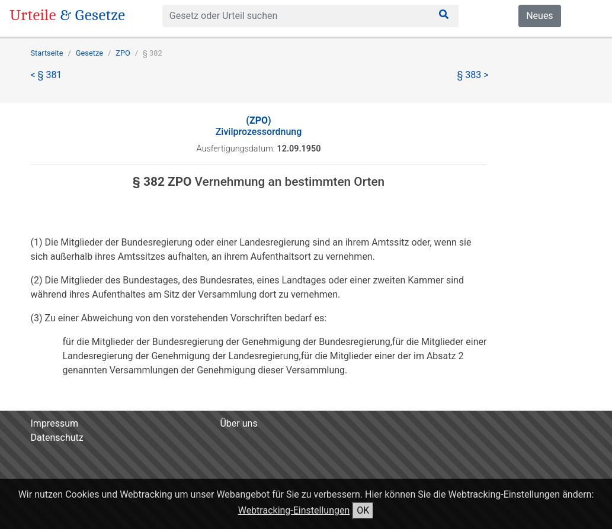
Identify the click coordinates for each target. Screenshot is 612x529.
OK (363, 510)
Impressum (55, 423)
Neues (539, 15)
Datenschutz (57, 437)
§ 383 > (473, 74)
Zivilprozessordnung (259, 126)
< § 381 (46, 74)
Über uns (238, 423)
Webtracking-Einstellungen (294, 510)
